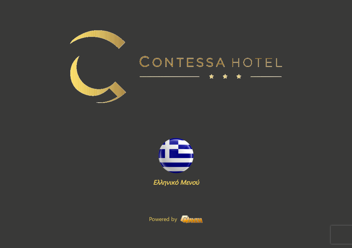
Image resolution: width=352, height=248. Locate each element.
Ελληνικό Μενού (176, 182)
